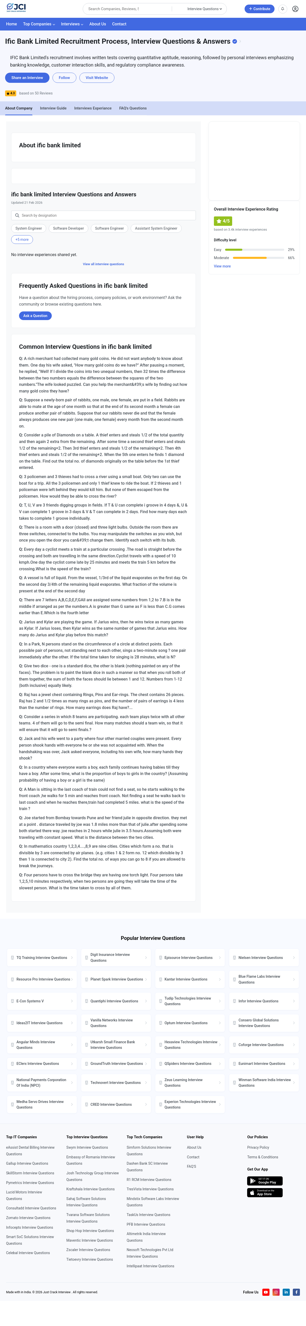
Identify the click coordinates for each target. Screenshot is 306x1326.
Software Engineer (109, 228)
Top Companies (39, 24)
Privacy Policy (258, 1147)
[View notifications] (282, 9)
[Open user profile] (295, 9)
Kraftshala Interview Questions (90, 1189)
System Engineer (28, 228)
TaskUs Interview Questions (148, 1215)
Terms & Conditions (262, 1157)
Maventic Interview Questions (89, 1240)
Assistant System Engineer (156, 228)
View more (222, 266)
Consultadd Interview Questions (31, 1208)
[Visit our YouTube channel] (265, 1292)
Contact (119, 24)
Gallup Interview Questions (27, 1163)
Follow (64, 77)
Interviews (72, 24)
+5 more (22, 240)
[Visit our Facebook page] (296, 1292)
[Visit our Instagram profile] (276, 1292)
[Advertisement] (254, 161)
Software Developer (68, 228)
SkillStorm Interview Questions (30, 1173)
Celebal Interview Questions (28, 1253)
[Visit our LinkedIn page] (286, 1292)
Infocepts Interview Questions (29, 1227)
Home (11, 24)
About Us (97, 24)
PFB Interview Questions (146, 1224)
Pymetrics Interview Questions (30, 1183)
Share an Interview (27, 77)
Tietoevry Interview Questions (89, 1259)
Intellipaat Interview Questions (150, 1266)
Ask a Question (35, 316)
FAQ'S (191, 1166)
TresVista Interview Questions (150, 1189)
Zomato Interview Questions (28, 1218)
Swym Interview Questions (87, 1147)
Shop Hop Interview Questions (90, 1231)
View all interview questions (103, 264)
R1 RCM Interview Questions (149, 1180)
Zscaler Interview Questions (88, 1250)
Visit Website (97, 77)
